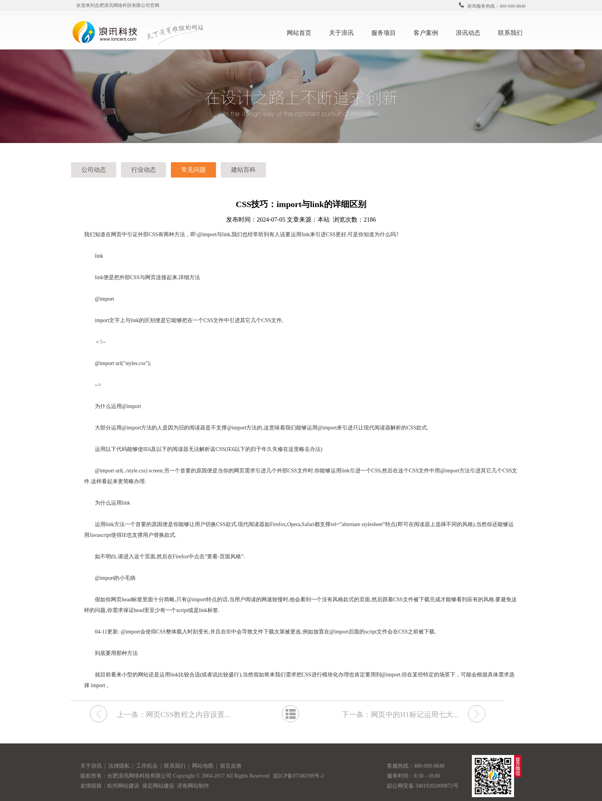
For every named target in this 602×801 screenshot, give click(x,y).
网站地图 (204, 766)
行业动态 (143, 169)
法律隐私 (119, 766)
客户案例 (428, 32)
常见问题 (193, 169)
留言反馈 (230, 766)
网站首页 (299, 33)
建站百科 (243, 169)
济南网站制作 (193, 786)
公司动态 (93, 169)
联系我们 (513, 32)
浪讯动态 (471, 32)
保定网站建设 (158, 786)
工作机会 (148, 766)
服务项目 (386, 32)
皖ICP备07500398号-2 (298, 776)
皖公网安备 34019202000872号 (422, 786)
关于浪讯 (341, 33)
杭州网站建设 (123, 786)
